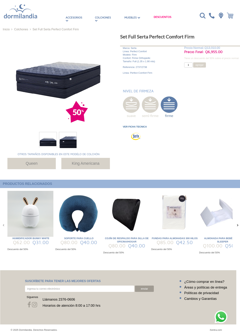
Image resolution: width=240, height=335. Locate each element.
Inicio (6, 29)
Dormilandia (25, 329)
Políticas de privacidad (201, 293)
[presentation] (3, 225)
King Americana (85, 163)
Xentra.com (216, 329)
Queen (32, 163)
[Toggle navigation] (202, 15)
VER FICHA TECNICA (135, 126)
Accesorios (74, 19)
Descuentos (162, 17)
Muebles (132, 17)
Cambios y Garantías (200, 298)
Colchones (103, 19)
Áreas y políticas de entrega (205, 287)
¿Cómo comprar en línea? (204, 281)
